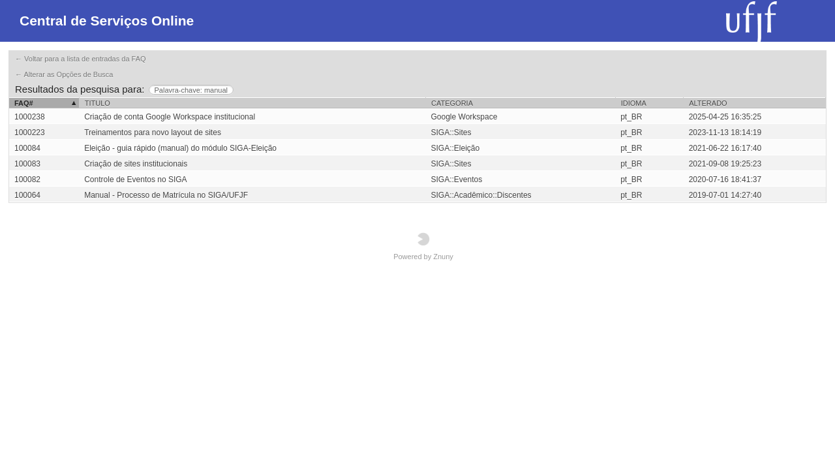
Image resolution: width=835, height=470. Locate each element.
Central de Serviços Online (107, 20)
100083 (27, 163)
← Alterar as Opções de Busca (64, 74)
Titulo (97, 103)
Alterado (708, 103)
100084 (27, 148)
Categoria (452, 103)
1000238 (29, 116)
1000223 (29, 132)
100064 (27, 195)
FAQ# (23, 103)
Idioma (633, 103)
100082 (27, 179)
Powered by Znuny (423, 246)
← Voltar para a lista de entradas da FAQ (80, 59)
